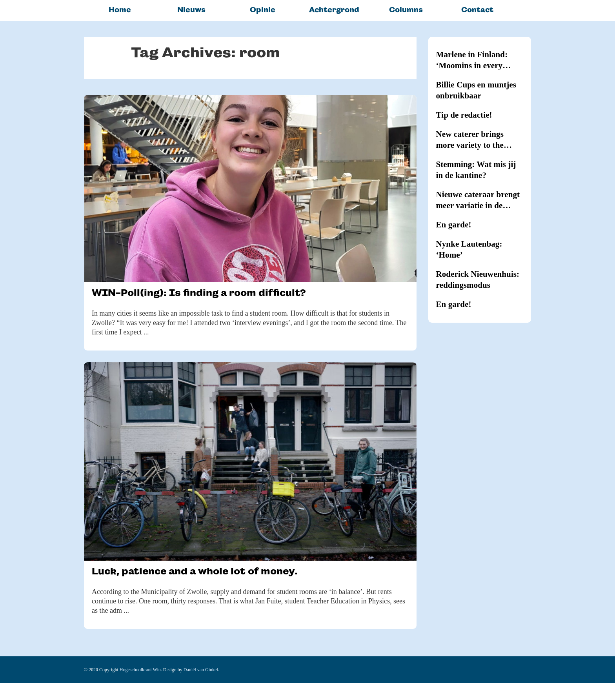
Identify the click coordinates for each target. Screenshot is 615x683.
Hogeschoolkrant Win (140, 669)
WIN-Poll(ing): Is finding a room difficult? (199, 292)
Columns (406, 9)
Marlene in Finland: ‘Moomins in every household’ (472, 60)
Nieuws (191, 9)
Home (120, 9)
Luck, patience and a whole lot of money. (194, 571)
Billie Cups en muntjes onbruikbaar (476, 90)
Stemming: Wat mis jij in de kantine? (476, 170)
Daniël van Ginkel (201, 669)
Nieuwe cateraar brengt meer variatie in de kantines (478, 200)
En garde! (453, 224)
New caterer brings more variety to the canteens (470, 140)
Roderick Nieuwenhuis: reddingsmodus (478, 279)
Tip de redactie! (464, 115)
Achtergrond (334, 9)
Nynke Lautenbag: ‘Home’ (469, 249)
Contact (477, 9)
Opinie (262, 9)
